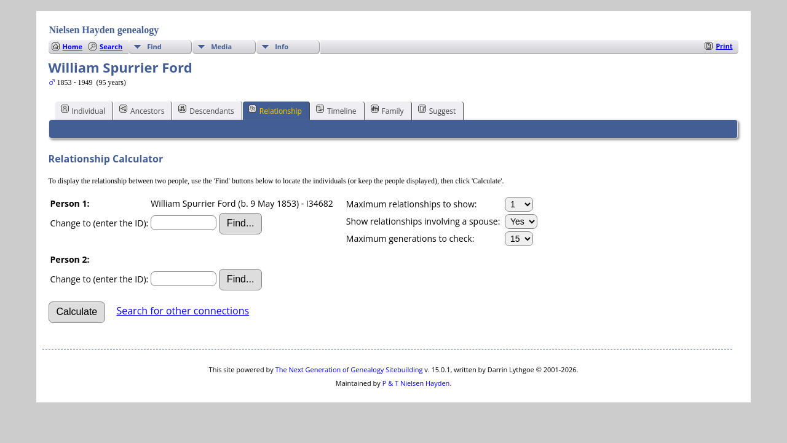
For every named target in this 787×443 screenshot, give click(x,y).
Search (111, 46)
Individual (83, 110)
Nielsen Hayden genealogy (104, 30)
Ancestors (141, 110)
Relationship (275, 110)
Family (387, 110)
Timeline (336, 110)
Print (724, 45)
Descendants (206, 110)
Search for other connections (182, 310)
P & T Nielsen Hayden (416, 383)
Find (154, 46)
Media (221, 46)
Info (281, 46)
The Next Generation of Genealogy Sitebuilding (349, 369)
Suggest (437, 110)
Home (73, 46)
